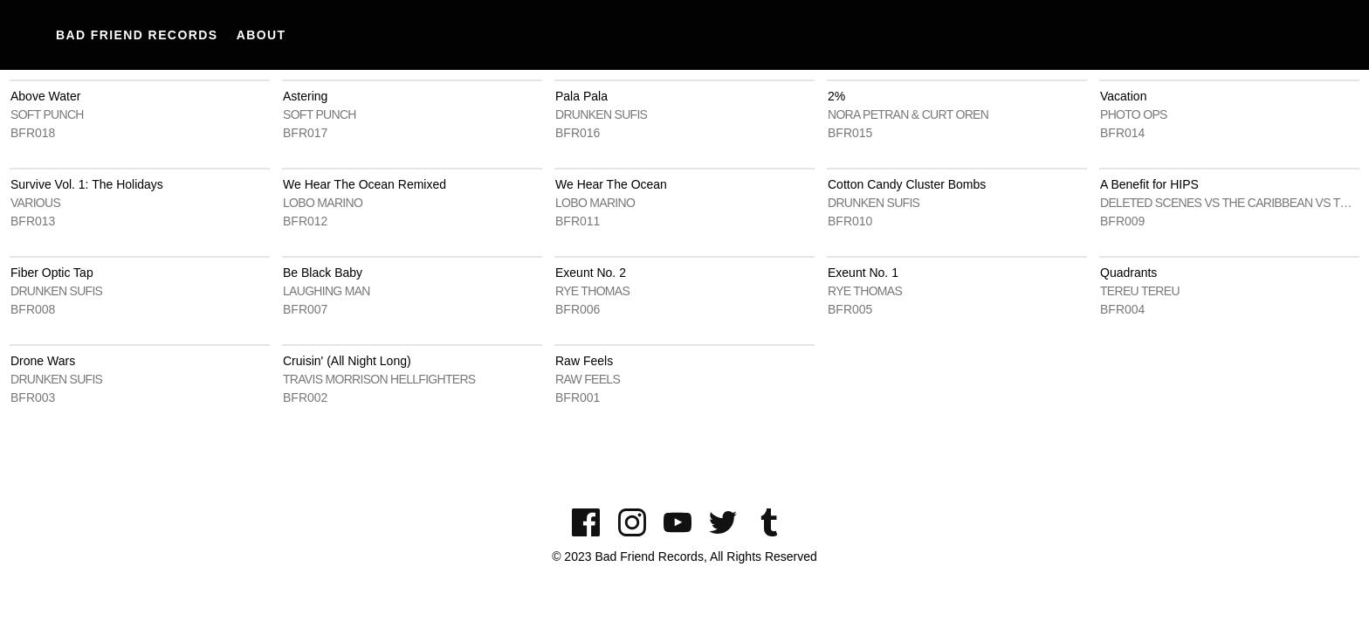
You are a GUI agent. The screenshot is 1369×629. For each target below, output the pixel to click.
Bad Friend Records (136, 35)
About (261, 35)
